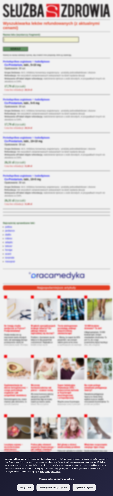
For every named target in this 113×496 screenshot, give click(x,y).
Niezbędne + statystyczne (53, 487)
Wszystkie (25, 487)
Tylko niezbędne (84, 487)
